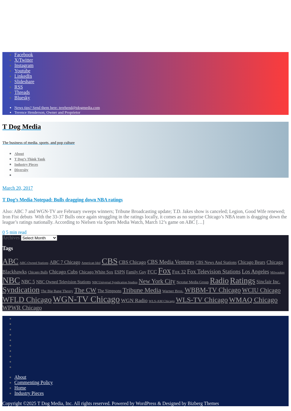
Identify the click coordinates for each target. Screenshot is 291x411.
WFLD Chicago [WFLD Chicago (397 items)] (27, 299)
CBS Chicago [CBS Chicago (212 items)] (132, 262)
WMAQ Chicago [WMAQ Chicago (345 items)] (253, 300)
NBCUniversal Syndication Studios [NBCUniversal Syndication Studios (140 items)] (114, 282)
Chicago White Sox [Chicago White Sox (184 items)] (96, 272)
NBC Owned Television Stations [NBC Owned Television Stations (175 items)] (63, 282)
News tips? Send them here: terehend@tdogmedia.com (57, 107)
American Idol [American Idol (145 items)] (91, 262)
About (20, 377)
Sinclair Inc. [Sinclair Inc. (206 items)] (269, 281)
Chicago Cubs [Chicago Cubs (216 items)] (63, 272)
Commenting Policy (33, 382)
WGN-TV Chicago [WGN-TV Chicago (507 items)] (86, 299)
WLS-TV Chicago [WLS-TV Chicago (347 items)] (202, 300)
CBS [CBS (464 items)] (110, 261)
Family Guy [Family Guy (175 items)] (136, 272)
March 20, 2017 (17, 188)
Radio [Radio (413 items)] (219, 280)
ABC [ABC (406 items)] (10, 261)
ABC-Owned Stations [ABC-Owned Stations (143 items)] (33, 262)
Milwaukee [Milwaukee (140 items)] (277, 272)
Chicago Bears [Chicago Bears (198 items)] (251, 262)
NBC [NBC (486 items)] (11, 280)
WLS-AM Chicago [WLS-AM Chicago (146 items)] (162, 301)
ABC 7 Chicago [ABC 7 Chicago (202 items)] (65, 262)
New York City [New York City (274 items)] (157, 281)
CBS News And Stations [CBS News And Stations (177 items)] (216, 262)
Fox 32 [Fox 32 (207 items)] (179, 272)
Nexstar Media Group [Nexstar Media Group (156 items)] (193, 282)
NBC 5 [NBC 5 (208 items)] (28, 281)
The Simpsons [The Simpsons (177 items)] (110, 291)
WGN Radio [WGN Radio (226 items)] (134, 300)
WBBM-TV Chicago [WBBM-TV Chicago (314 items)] (213, 290)
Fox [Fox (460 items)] (164, 270)
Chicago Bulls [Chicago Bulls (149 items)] (38, 272)
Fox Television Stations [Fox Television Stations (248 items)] (214, 271)
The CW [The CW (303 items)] (85, 290)
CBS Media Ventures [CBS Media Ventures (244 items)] (170, 262)
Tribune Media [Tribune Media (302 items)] (142, 290)
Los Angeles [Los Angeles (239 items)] (255, 272)
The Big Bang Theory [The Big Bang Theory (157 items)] (57, 291)
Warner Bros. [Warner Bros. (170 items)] (173, 291)
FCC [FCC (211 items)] (152, 272)
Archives (11, 237)
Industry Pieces (29, 393)
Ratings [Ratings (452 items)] (242, 280)
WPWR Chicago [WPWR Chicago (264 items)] (22, 307)
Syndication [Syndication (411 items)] (21, 289)
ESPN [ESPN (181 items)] (119, 272)
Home (20, 387)
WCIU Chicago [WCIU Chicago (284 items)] (261, 290)
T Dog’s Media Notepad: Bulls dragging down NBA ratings (62, 199)
